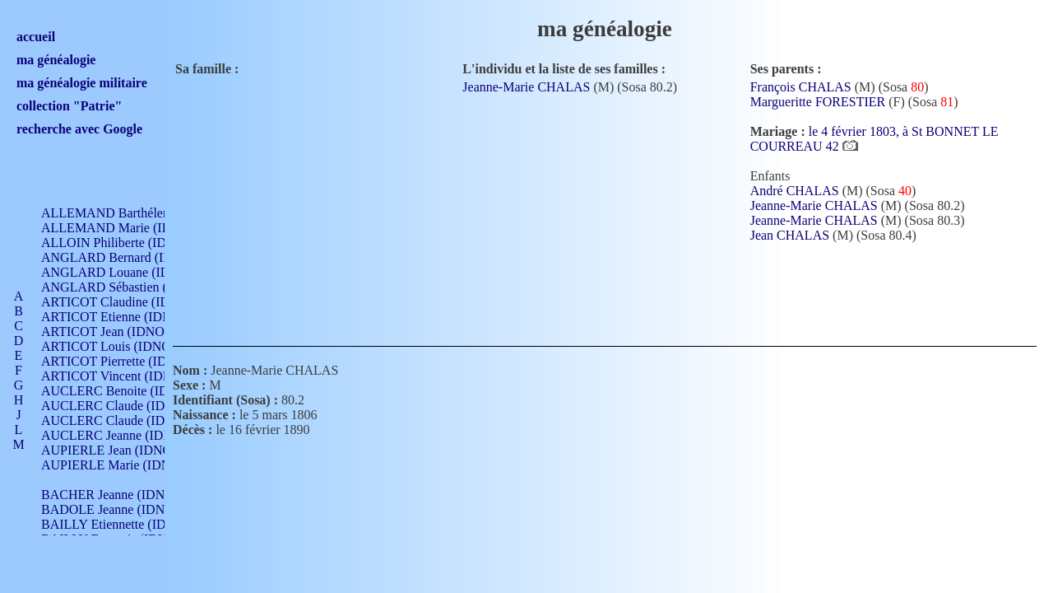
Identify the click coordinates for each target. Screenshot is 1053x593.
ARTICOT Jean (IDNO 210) (116, 332)
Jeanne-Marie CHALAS (526, 87)
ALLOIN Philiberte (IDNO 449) (126, 243)
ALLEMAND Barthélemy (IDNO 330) (144, 213)
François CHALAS (800, 87)
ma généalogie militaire (81, 83)
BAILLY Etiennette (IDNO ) (117, 524)
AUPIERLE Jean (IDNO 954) (120, 450)
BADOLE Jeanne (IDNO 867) (121, 509)
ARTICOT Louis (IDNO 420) (119, 346)
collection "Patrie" (69, 106)
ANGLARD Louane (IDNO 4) (122, 272)
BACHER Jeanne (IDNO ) (111, 495)
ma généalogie (55, 60)
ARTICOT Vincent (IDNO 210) (125, 376)
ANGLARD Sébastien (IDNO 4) (127, 287)
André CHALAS (794, 191)
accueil (35, 37)
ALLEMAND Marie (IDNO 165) (129, 228)
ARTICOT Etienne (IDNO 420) (125, 317)
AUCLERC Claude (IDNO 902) (126, 406)
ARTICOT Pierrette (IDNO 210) (127, 361)
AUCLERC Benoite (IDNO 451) (128, 391)
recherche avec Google (79, 129)
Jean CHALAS (789, 235)
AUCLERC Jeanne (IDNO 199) (125, 435)
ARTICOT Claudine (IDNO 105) (128, 302)
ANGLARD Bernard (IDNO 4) (123, 257)
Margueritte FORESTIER (818, 102)
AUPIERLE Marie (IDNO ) (114, 465)
